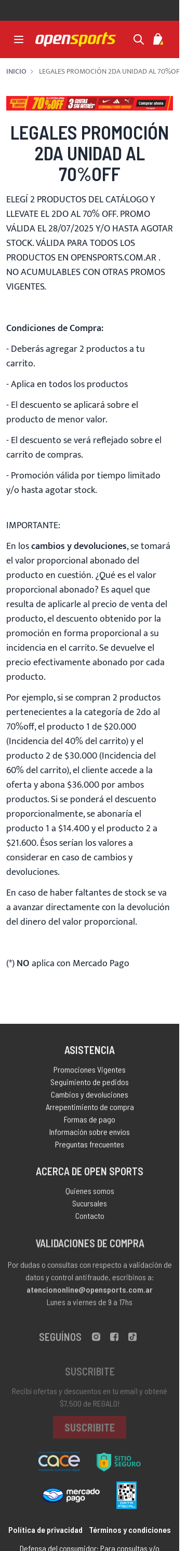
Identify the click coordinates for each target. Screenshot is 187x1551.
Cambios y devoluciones (89, 1098)
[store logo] (75, 39)
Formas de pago (89, 1123)
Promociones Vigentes (90, 1073)
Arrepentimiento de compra (90, 1110)
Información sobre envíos (89, 1135)
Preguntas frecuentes (89, 1147)
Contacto (89, 1221)
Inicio (16, 71)
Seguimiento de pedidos (89, 1085)
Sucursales (89, 1208)
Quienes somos (89, 1196)
